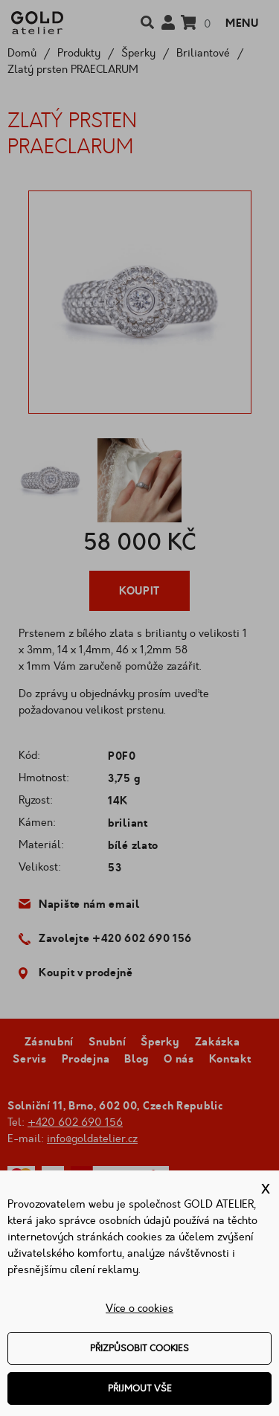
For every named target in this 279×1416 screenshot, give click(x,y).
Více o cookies (139, 1308)
